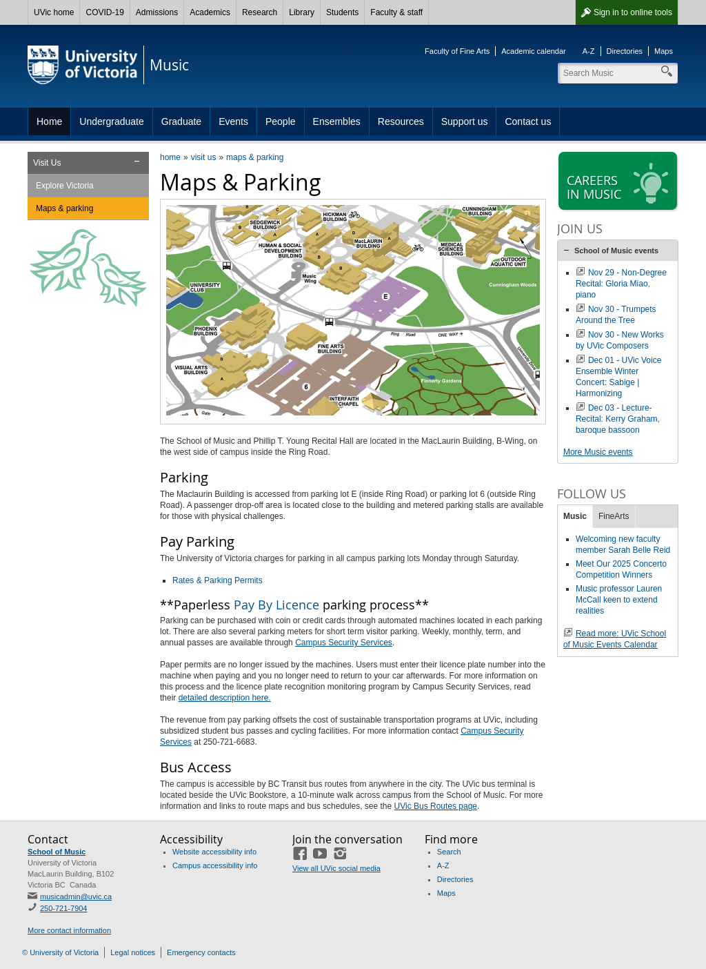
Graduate (181, 121)
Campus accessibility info (215, 865)
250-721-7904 (64, 908)
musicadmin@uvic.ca (76, 896)
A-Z (589, 51)
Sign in (633, 12)
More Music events (598, 452)
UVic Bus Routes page (436, 806)
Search (449, 852)
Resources (401, 121)
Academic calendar (533, 51)
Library (301, 12)
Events (233, 121)
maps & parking (254, 157)
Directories (625, 51)
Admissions (157, 12)
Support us (464, 121)
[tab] (617, 250)
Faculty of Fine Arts (457, 51)
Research (259, 12)
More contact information (69, 930)
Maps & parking (64, 208)
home (170, 157)
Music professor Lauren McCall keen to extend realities (619, 600)
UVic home (54, 12)
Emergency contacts (201, 952)
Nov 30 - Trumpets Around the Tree (616, 314)
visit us (203, 157)
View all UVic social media (336, 868)
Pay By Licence (276, 604)
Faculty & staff (396, 12)
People (280, 121)
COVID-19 (104, 12)
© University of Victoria (60, 952)
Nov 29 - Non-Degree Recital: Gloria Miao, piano (621, 284)
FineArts (613, 516)
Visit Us (47, 163)
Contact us (528, 121)
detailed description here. (225, 698)
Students (342, 12)
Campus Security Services (343, 642)
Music (575, 516)
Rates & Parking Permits (217, 580)
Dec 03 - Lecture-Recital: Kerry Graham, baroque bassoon (618, 419)
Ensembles (337, 121)
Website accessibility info (214, 852)
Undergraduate (111, 121)
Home (49, 121)
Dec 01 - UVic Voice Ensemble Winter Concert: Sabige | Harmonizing (619, 376)
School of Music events (616, 250)
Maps (663, 51)
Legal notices (132, 952)
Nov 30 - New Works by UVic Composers (620, 340)
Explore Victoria (65, 185)
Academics (210, 12)
